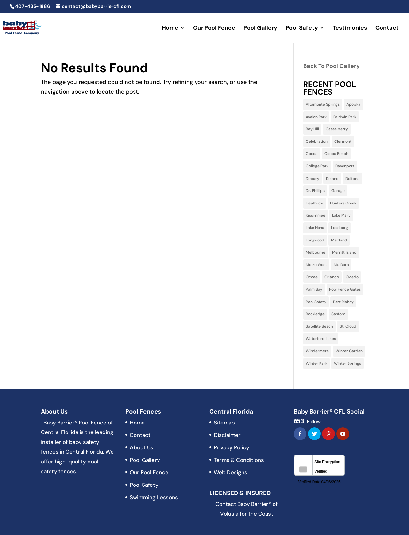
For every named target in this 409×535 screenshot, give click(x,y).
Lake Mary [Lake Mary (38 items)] (341, 215)
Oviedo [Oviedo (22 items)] (352, 276)
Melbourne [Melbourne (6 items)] (315, 252)
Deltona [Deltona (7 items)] (352, 178)
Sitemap (224, 422)
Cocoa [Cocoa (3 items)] (312, 153)
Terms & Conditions (239, 459)
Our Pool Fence (214, 29)
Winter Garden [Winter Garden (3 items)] (349, 351)
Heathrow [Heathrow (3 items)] (314, 203)
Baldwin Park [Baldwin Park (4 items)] (344, 116)
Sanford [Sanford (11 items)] (338, 314)
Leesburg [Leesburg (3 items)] (339, 227)
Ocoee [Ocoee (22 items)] (312, 276)
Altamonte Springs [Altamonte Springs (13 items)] (323, 104)
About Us (141, 447)
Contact (387, 29)
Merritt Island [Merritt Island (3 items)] (344, 252)
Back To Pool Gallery (331, 66)
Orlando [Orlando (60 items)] (331, 276)
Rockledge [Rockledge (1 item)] (315, 314)
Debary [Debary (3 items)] (312, 178)
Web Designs (230, 472)
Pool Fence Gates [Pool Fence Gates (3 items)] (345, 289)
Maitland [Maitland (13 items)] (339, 240)
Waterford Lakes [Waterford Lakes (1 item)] (321, 338)
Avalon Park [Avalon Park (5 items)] (316, 116)
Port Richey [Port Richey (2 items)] (343, 301)
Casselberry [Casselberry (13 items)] (337, 129)
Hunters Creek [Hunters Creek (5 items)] (343, 203)
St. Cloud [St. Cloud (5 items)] (348, 326)
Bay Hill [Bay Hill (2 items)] (312, 129)
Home (170, 29)
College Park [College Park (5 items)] (317, 166)
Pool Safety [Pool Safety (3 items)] (316, 301)
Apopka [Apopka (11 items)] (353, 104)
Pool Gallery (260, 29)
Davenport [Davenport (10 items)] (344, 166)
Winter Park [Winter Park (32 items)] (316, 363)
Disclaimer (227, 435)
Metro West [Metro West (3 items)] (316, 264)
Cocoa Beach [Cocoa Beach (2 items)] (336, 153)
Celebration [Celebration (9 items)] (317, 141)
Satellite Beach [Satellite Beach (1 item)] (319, 326)
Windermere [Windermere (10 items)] (317, 351)
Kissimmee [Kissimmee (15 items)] (315, 215)
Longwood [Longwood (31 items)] (315, 240)
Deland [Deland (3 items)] (332, 178)
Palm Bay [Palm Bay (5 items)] (314, 289)
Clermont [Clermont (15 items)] (342, 141)
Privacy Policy (231, 447)
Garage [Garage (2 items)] (338, 190)
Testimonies (350, 29)
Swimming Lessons (154, 497)
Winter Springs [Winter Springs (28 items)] (347, 363)
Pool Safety (302, 29)
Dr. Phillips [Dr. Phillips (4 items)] (315, 190)
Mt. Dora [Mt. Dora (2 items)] (341, 264)
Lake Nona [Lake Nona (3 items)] (315, 227)
